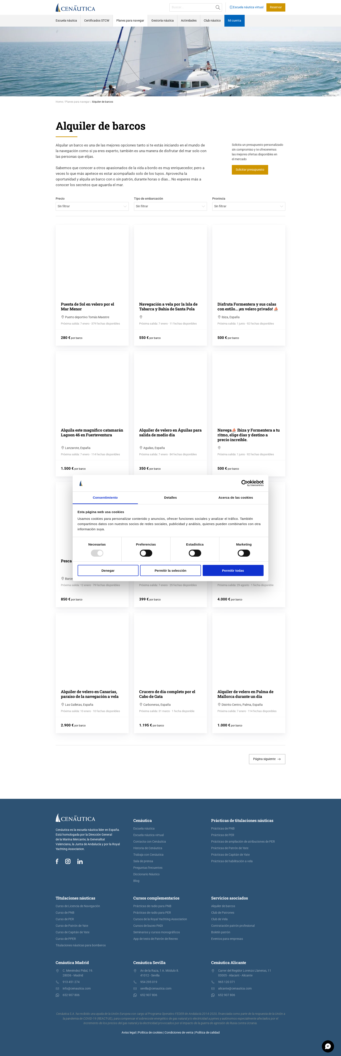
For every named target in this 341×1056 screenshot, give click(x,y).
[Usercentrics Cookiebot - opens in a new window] (245, 483)
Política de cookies (150, 1032)
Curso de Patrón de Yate (72, 926)
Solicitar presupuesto (250, 170)
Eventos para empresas (227, 939)
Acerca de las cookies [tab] (236, 497)
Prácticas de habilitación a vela (232, 861)
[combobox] (92, 206)
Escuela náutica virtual (246, 7)
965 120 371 (226, 982)
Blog (136, 881)
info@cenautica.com (77, 988)
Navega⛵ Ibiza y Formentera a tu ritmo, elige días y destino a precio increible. (248, 434)
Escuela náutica (144, 828)
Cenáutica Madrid (72, 962)
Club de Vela (219, 919)
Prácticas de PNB (223, 828)
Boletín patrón (220, 932)
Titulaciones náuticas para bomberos (81, 945)
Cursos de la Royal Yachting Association (160, 919)
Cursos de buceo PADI (148, 926)
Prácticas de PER (222, 835)
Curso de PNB (65, 913)
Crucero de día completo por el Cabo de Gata (167, 694)
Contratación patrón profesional (233, 926)
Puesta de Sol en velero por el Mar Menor (87, 306)
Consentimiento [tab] (105, 497)
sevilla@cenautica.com (155, 988)
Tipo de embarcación (148, 199)
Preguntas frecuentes (147, 868)
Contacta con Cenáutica (149, 841)
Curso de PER (65, 919)
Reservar (276, 7)
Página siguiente (267, 759)
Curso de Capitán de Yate (72, 932)
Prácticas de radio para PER (152, 913)
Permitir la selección (170, 570)
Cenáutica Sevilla (149, 962)
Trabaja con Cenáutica (148, 855)
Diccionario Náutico (146, 874)
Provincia (218, 199)
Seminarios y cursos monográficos (156, 932)
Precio (60, 199)
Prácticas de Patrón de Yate (229, 848)
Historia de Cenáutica (147, 848)
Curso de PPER (66, 939)
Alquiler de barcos (223, 906)
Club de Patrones (222, 913)
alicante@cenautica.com (235, 988)
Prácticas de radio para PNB (152, 906)
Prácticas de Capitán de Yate (230, 855)
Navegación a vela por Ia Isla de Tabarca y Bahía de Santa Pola (168, 306)
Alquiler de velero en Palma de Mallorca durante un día (245, 694)
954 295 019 (148, 982)
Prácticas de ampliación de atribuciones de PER (243, 841)
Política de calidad (207, 1032)
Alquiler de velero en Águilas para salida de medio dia (170, 432)
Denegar (107, 570)
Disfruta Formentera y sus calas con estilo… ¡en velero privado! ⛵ (247, 306)
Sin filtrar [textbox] (64, 206)
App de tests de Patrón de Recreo (155, 939)
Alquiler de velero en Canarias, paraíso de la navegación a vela (90, 694)
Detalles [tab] (170, 497)
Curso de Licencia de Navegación (78, 906)
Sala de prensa (143, 861)
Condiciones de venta (179, 1032)
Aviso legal (129, 1032)
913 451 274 (71, 982)
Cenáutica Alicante (228, 962)
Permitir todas (233, 570)
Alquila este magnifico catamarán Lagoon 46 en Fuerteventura (92, 432)
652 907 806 (71, 995)
